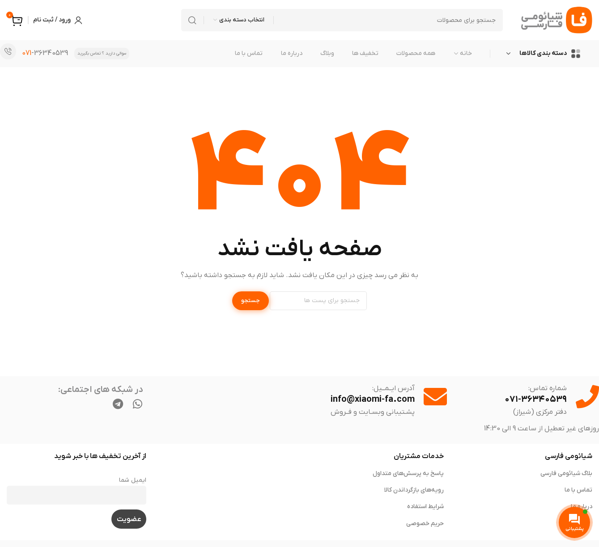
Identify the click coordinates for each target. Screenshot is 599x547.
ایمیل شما (132, 480)
